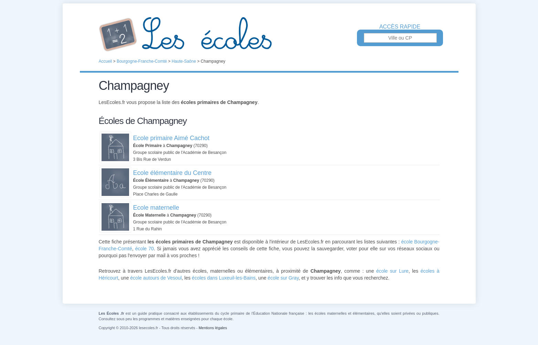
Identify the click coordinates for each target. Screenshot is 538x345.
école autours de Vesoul (155, 278)
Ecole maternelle (156, 207)
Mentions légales (213, 328)
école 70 (144, 248)
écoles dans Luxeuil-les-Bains (223, 278)
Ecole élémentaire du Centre (172, 172)
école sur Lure (392, 271)
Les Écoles (269, 34)
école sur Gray (283, 278)
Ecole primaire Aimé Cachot (171, 138)
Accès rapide (399, 27)
